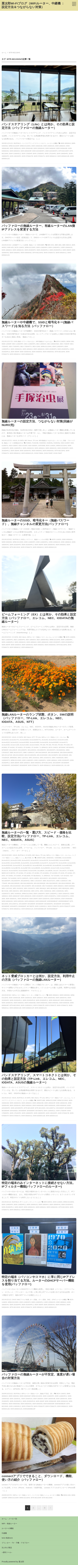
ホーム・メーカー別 (9, 1519)
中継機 (4, 1533)
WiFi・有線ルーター (9, 1524)
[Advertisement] (39, 30)
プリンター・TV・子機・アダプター (15, 1543)
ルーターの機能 (8, 1528)
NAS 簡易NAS (7, 1538)
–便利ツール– (7, 1552)
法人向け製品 (7, 1548)
